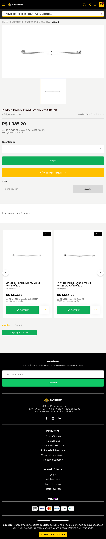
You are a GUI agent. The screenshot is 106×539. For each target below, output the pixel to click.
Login (53, 474)
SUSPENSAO (16, 22)
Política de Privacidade (53, 450)
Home (5, 22)
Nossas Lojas (53, 441)
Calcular (88, 189)
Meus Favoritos (53, 489)
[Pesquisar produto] (101, 14)
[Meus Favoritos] (95, 4)
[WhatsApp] (84, 4)
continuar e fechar (53, 534)
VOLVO (55, 22)
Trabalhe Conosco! (53, 459)
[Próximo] (100, 273)
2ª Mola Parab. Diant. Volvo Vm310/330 (23, 284)
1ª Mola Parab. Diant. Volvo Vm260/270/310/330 (74, 284)
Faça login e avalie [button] (19, 332)
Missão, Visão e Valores (53, 455)
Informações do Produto (16, 213)
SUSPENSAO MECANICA (37, 22)
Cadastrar (53, 383)
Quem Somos (53, 436)
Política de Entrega (53, 445)
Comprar (53, 160)
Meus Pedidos (53, 484)
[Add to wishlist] (53, 172)
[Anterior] (5, 273)
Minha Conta (53, 479)
